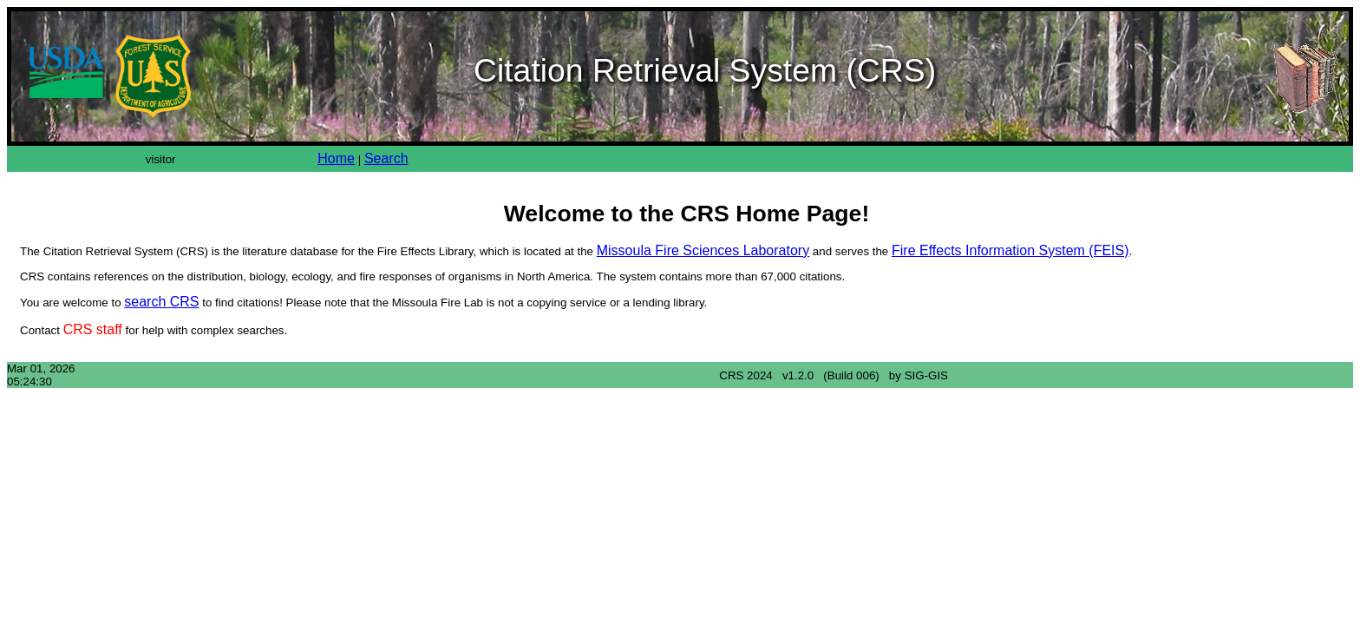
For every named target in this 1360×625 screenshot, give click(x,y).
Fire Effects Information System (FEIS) (1010, 250)
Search (386, 158)
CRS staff (92, 329)
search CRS (161, 301)
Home (336, 158)
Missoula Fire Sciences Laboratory (703, 250)
